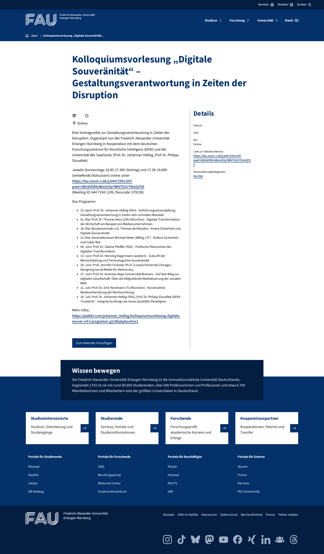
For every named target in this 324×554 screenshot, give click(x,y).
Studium (211, 20)
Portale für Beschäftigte (185, 456)
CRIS (101, 466)
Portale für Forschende (114, 456)
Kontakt (168, 514)
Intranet (173, 475)
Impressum (209, 514)
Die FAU (198, 176)
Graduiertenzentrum (112, 491)
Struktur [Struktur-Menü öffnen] (285, 4)
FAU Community (249, 491)
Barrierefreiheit (251, 514)
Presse (242, 475)
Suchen (304, 4)
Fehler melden (288, 514)
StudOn (33, 475)
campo (33, 483)
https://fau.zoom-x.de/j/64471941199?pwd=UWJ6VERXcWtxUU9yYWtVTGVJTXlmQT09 (110, 184)
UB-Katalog (36, 491)
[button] (57, 428)
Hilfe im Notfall (187, 514)
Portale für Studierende (45, 456)
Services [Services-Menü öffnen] (266, 4)
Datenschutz (229, 514)
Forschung (237, 20)
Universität (265, 20)
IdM (170, 491)
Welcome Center (109, 483)
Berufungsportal (109, 475)
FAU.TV (172, 483)
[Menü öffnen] (291, 20)
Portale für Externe (251, 456)
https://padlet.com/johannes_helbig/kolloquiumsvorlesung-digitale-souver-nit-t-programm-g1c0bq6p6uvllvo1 (127, 318)
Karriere (243, 483)
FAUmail (33, 466)
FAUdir (172, 466)
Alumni (243, 466)
